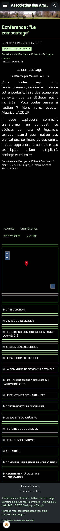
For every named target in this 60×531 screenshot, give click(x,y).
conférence (29, 228)
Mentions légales (30, 486)
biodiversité (11, 236)
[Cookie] (6, 524)
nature (31, 236)
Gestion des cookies (30, 491)
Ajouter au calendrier (17, 48)
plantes (8, 228)
